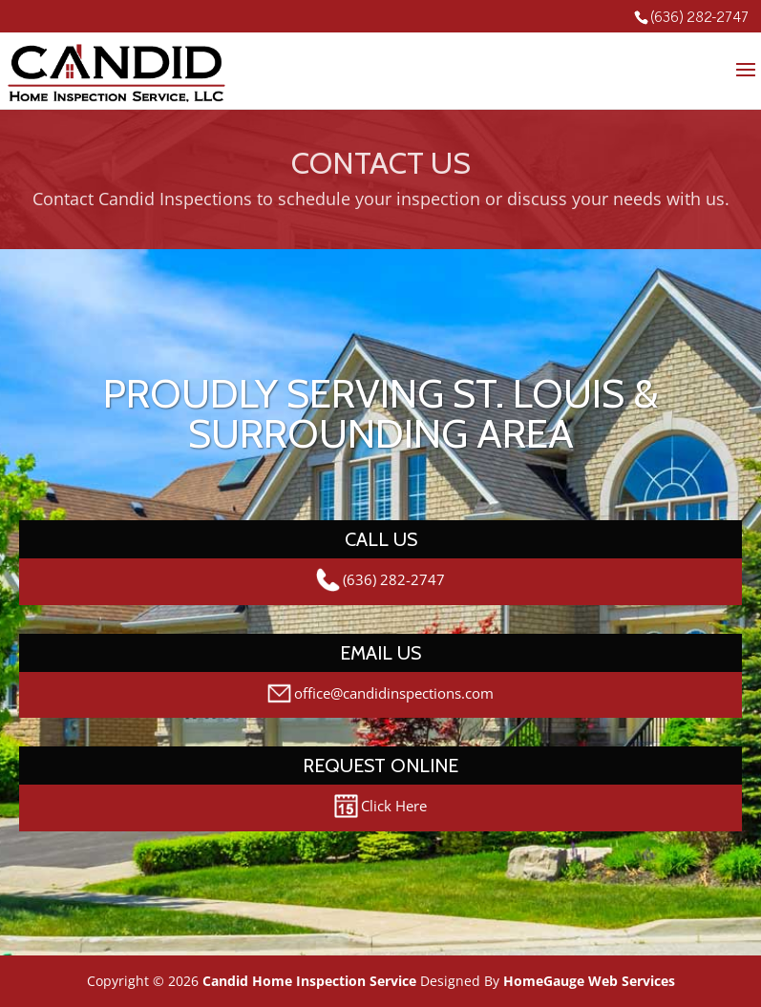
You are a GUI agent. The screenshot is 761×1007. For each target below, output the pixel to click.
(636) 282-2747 (699, 16)
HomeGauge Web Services (589, 981)
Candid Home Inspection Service (309, 981)
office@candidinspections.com (380, 693)
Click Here (380, 806)
